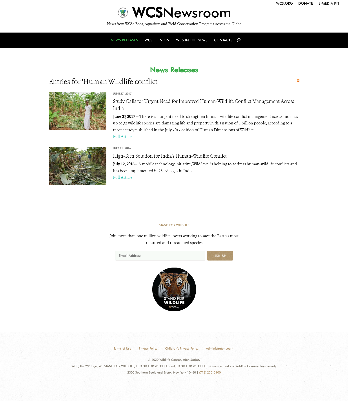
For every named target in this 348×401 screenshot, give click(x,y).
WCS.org (284, 3)
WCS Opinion (157, 40)
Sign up (220, 255)
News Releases (124, 40)
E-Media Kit (329, 3)
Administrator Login (219, 348)
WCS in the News (192, 40)
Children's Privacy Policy (181, 348)
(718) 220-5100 (210, 372)
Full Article (122, 136)
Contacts (223, 40)
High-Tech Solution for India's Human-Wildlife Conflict (170, 156)
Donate (305, 3)
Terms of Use (122, 348)
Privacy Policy (148, 348)
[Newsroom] (174, 13)
